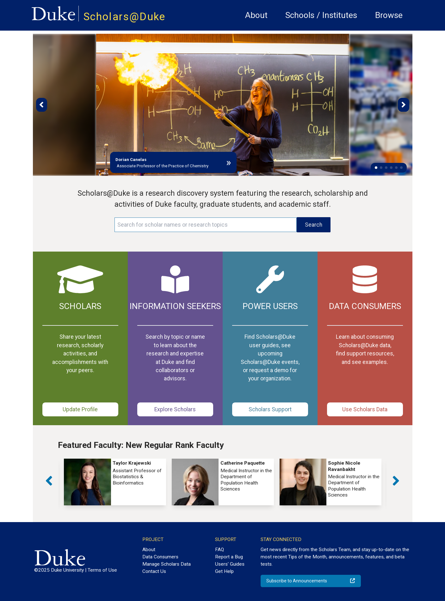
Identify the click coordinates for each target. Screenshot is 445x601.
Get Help (224, 571)
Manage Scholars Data (166, 564)
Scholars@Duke (124, 16)
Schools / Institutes (321, 15)
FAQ (219, 549)
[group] (115, 482)
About (256, 15)
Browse (389, 15)
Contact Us (154, 571)
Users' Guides (229, 564)
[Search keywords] (205, 224)
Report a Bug (229, 557)
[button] (376, 167)
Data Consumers (160, 557)
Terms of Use (102, 570)
